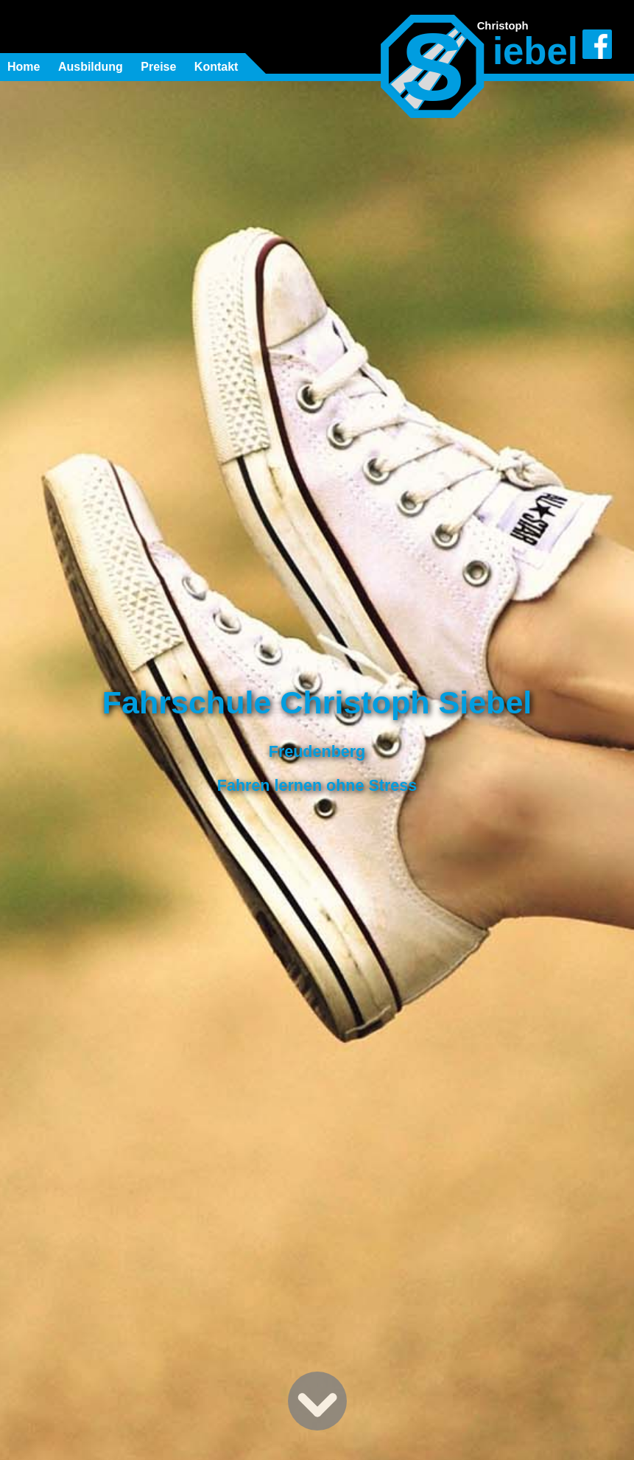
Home (23, 66)
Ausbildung (90, 66)
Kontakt (216, 66)
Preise (158, 66)
